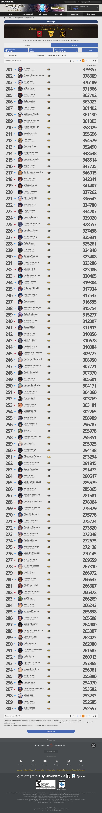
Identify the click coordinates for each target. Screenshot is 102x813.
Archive (90, 50)
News (33, 765)
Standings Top (51, 731)
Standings (9, 17)
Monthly (74, 45)
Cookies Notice (50, 770)
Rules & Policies (29, 770)
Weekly (27, 45)
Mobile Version (52, 740)
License (19, 770)
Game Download (51, 751)
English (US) (87, 2)
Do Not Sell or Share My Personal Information (71, 770)
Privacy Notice (39, 770)
